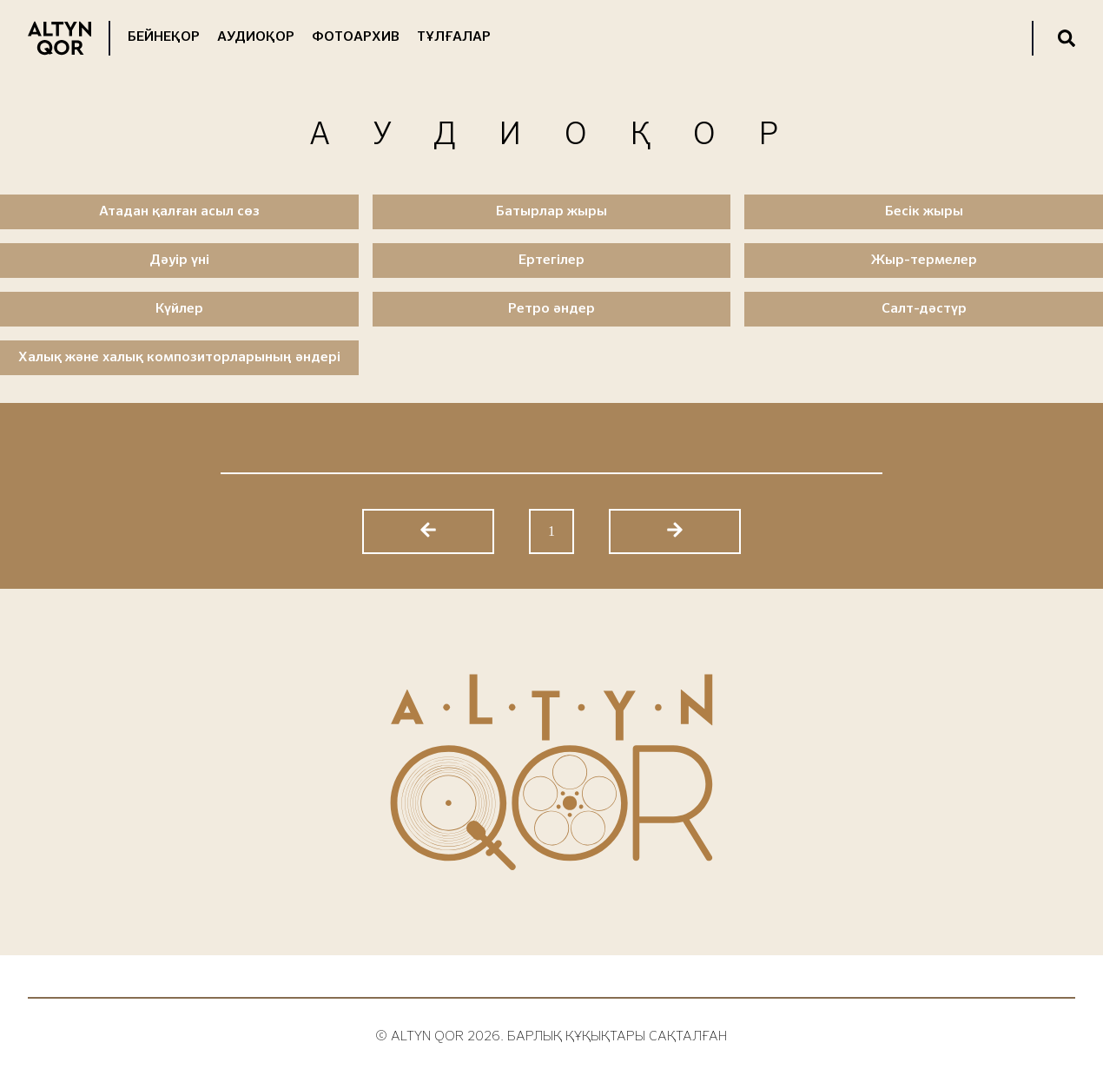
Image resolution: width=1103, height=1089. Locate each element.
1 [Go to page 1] (551, 531)
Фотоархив (356, 37)
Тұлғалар (454, 37)
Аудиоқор (255, 37)
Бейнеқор (164, 37)
